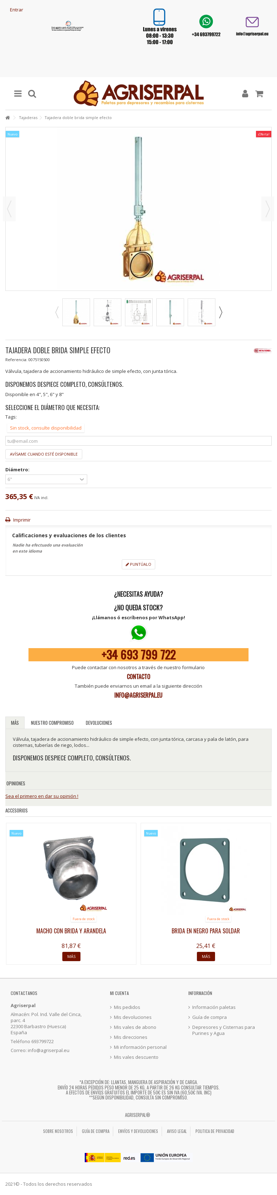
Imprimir (21, 520)
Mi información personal (140, 1047)
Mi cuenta (119, 993)
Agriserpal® (137, 1114)
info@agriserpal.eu (138, 695)
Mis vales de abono (135, 1027)
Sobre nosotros (58, 1131)
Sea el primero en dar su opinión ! (41, 796)
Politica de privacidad (214, 1131)
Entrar (16, 9)
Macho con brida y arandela (71, 931)
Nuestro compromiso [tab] (52, 722)
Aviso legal (177, 1131)
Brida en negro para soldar (206, 931)
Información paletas (214, 1007)
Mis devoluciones (133, 1017)
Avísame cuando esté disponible (44, 454)
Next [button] (220, 312)
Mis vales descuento (136, 1057)
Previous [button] (56, 312)
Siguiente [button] (267, 208)
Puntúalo (138, 564)
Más (15, 722)
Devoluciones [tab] (99, 722)
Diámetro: (18, 470)
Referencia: (16, 359)
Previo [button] (9, 208)
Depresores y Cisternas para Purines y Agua (223, 1030)
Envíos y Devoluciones (138, 1131)
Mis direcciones (130, 1037)
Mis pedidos (127, 1007)
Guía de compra (209, 1017)
